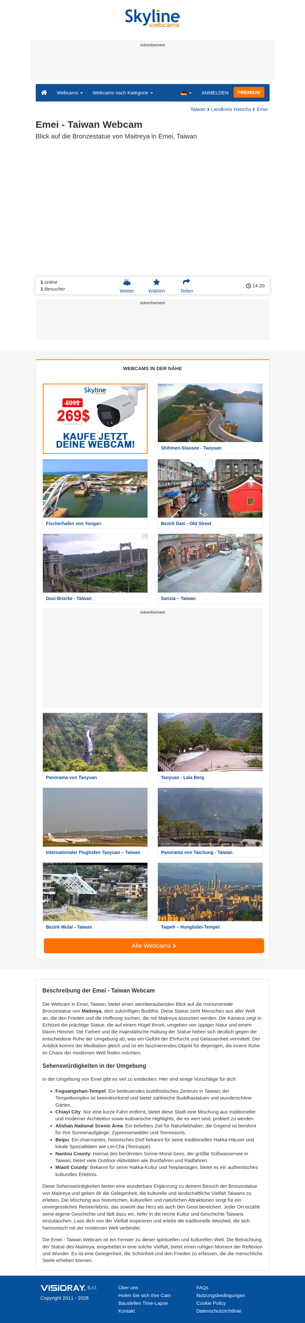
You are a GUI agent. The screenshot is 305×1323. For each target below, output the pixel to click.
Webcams (70, 92)
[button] (186, 92)
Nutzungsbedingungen (221, 1295)
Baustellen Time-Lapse (143, 1303)
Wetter (127, 285)
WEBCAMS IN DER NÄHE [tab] (152, 368)
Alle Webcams (154, 945)
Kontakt (127, 1311)
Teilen (186, 285)
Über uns (128, 1287)
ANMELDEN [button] (214, 92)
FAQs (203, 1287)
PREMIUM (249, 92)
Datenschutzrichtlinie (219, 1311)
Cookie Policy (211, 1303)
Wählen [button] (156, 285)
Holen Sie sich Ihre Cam (145, 1295)
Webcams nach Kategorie (123, 92)
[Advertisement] (151, 64)
